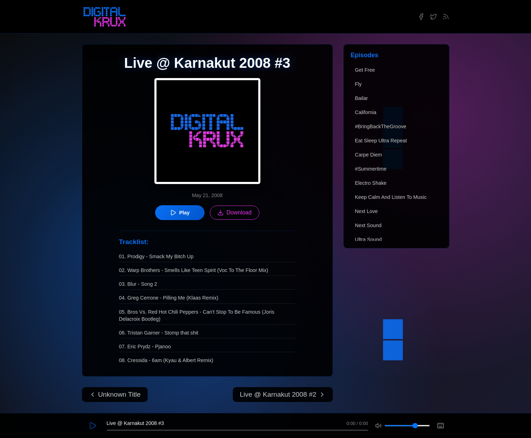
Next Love (366, 211)
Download (234, 212)
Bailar (361, 98)
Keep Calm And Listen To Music (391, 197)
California (366, 112)
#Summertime (371, 169)
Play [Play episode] (180, 212)
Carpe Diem (368, 155)
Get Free (365, 70)
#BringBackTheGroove (381, 126)
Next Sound (368, 225)
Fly (358, 84)
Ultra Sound (368, 239)
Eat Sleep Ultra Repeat (381, 140)
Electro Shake (371, 183)
